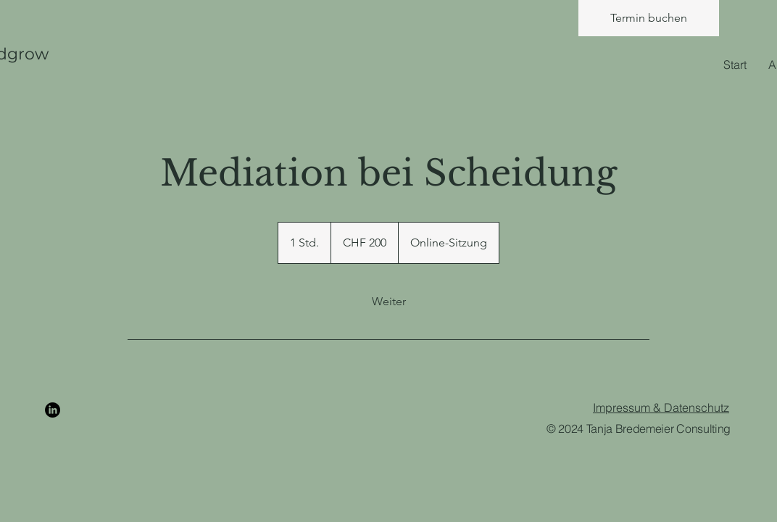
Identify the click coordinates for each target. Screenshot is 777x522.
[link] (388, 301)
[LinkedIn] (52, 410)
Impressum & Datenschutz (661, 407)
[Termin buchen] (648, 18)
